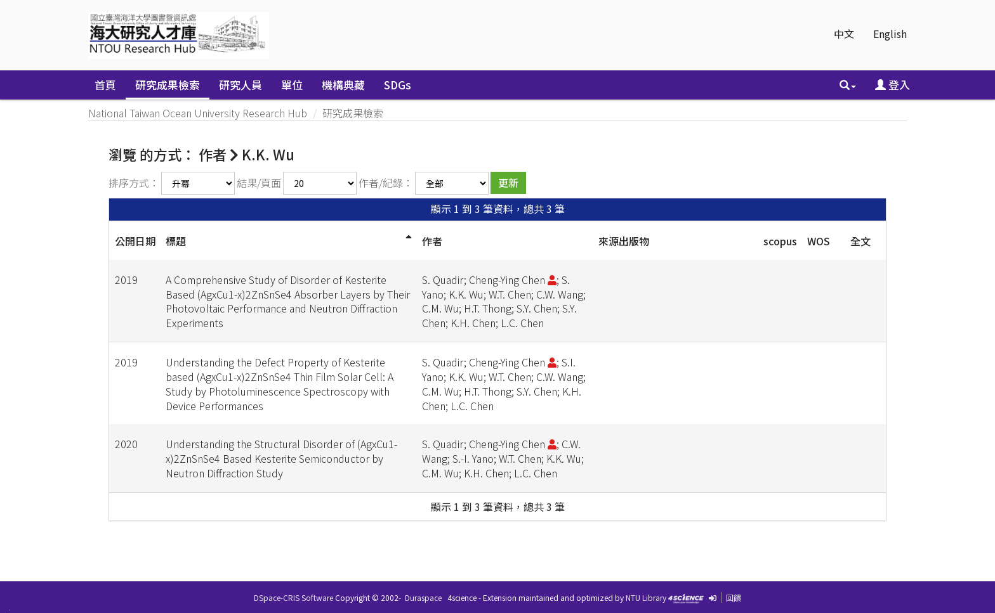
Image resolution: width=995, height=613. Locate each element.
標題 (176, 240)
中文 (844, 33)
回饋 (733, 597)
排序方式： (134, 182)
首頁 (105, 85)
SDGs (397, 85)
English (890, 33)
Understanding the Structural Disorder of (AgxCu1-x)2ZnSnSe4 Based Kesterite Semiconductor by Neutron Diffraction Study (281, 458)
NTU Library (646, 597)
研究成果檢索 (167, 85)
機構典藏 (343, 85)
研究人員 (240, 85)
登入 (892, 85)
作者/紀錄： (386, 182)
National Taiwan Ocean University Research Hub (197, 112)
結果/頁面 (259, 182)
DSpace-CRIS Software (293, 597)
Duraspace (423, 597)
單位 (292, 85)
